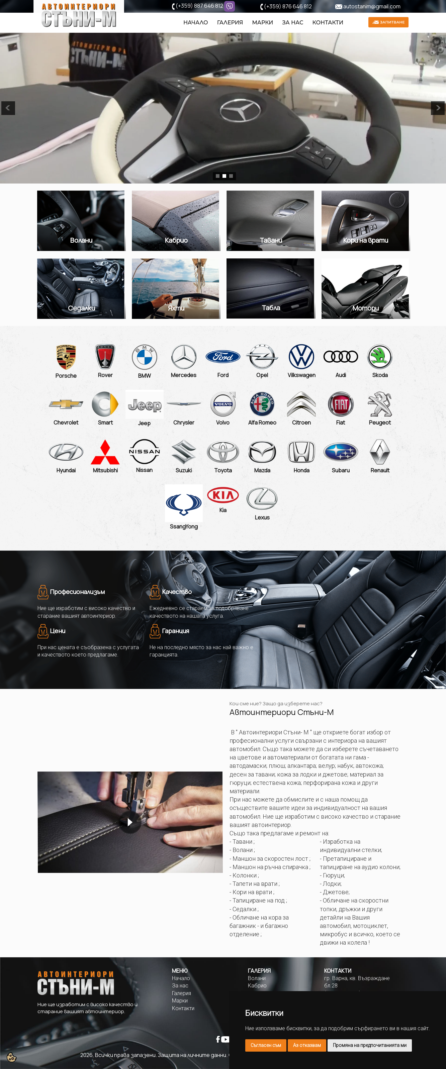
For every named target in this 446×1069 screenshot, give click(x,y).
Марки (262, 22)
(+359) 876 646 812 (288, 6)
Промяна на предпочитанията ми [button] (370, 1045)
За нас (292, 22)
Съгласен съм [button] (266, 1045)
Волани (257, 978)
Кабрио (257, 985)
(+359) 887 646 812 (199, 5)
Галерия (230, 22)
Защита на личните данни (192, 1055)
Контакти (328, 22)
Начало (195, 22)
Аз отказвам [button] (307, 1045)
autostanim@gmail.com (371, 6)
